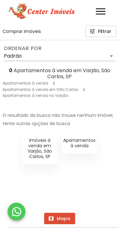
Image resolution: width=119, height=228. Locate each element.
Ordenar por (23, 48)
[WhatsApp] (16, 211)
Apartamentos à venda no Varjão (35, 95)
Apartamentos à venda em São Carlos (40, 89)
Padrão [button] (13, 56)
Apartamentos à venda (25, 83)
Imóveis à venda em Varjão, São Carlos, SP (40, 148)
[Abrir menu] (100, 11)
